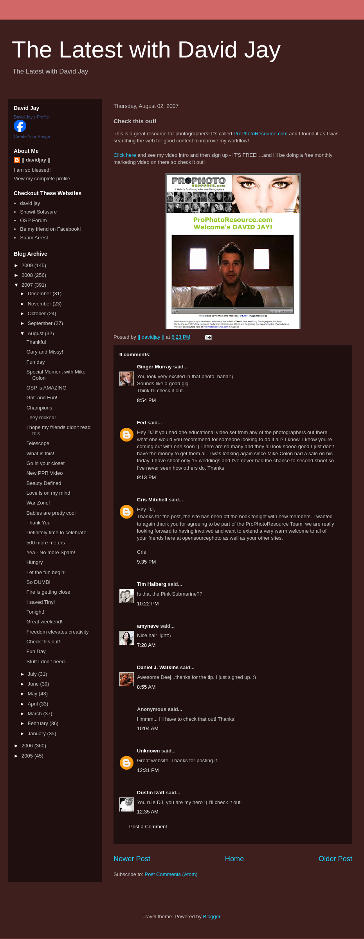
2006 (28, 746)
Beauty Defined (43, 483)
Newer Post (132, 859)
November (40, 304)
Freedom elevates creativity (57, 632)
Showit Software (38, 212)
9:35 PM (146, 562)
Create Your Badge (32, 136)
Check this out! (43, 642)
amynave (148, 626)
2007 (28, 285)
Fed (141, 423)
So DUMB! (38, 582)
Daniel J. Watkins (157, 667)
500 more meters (45, 543)
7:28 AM (146, 645)
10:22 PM (148, 604)
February (39, 723)
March (35, 713)
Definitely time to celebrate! (57, 532)
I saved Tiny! (40, 602)
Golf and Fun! (41, 397)
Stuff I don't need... (47, 661)
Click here (125, 155)
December (40, 293)
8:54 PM (146, 400)
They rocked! (41, 417)
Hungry (34, 562)
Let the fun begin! (45, 572)
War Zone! (38, 503)
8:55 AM (146, 687)
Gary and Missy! (44, 352)
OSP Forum (33, 220)
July (33, 674)
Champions (39, 408)
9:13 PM (146, 477)
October (37, 313)
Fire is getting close (48, 592)
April (34, 704)
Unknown (148, 751)
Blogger (211, 916)
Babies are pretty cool (51, 513)
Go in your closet (45, 463)
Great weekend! (44, 622)
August (36, 333)
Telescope (37, 443)
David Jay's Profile (31, 117)
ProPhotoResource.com (261, 133)
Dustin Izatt (150, 792)
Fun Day (35, 651)
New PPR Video (44, 473)
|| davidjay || (36, 160)
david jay (30, 203)
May (33, 694)
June (34, 684)
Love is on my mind (48, 493)
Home (234, 859)
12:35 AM (148, 812)
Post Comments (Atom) (171, 874)
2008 (28, 275)
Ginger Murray (154, 367)
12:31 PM (148, 770)
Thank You (38, 523)
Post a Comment (148, 826)
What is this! (40, 453)
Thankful (36, 342)
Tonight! (35, 612)
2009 (28, 265)
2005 (28, 756)
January (37, 733)
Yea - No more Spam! (50, 552)
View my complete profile (42, 178)
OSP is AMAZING (46, 388)
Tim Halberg (151, 584)
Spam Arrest (34, 238)
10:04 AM (148, 728)
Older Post (335, 859)
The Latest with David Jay (146, 49)
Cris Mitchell (152, 500)
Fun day (35, 362)
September (41, 323)
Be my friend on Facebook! (50, 229)
